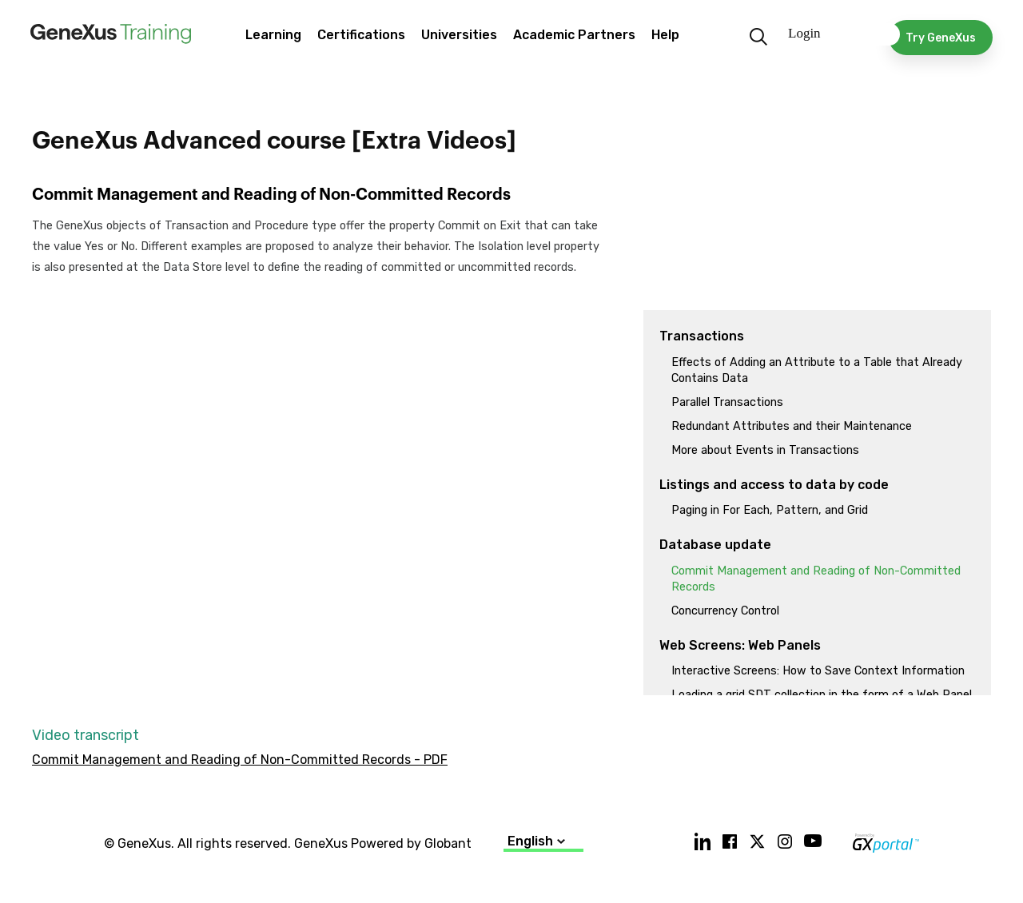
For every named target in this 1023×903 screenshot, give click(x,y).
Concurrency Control (725, 611)
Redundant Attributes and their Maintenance (791, 426)
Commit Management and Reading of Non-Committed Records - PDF (240, 759)
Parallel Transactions (727, 402)
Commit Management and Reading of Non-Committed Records (816, 579)
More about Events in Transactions (765, 450)
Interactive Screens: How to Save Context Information (818, 671)
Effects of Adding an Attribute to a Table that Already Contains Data (816, 370)
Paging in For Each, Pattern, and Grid (769, 510)
